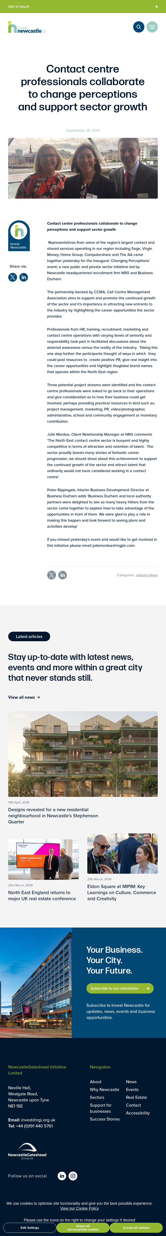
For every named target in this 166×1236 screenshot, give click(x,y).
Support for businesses (101, 1108)
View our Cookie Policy (79, 1208)
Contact (133, 1105)
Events (132, 1089)
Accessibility (138, 1113)
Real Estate (136, 1097)
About (95, 1081)
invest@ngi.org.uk (38, 1120)
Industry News (147, 575)
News (131, 1081)
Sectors (97, 1097)
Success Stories (105, 1119)
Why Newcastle (104, 1089)
